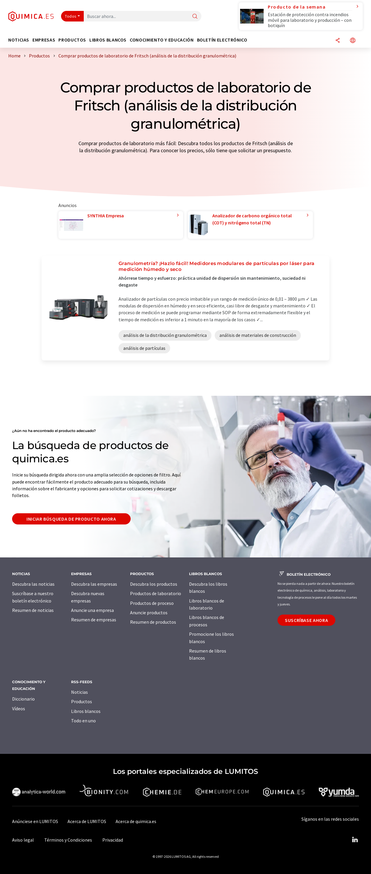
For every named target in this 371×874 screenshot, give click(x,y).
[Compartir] (338, 40)
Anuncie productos (149, 612)
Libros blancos (86, 711)
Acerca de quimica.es (136, 821)
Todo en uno (83, 721)
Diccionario (23, 699)
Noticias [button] (18, 40)
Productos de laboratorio (155, 593)
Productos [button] (72, 40)
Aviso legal (23, 840)
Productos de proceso (152, 603)
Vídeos (18, 708)
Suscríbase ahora (306, 620)
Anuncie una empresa (92, 610)
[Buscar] (195, 16)
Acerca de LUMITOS (87, 821)
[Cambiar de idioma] (353, 40)
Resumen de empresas (93, 620)
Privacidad (112, 840)
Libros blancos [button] (108, 40)
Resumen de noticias (33, 610)
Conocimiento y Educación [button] (161, 40)
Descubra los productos (153, 584)
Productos (81, 701)
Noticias (79, 692)
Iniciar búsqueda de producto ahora (71, 519)
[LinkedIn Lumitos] (355, 840)
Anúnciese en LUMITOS (35, 821)
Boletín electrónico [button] (222, 40)
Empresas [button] (43, 40)
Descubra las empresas (94, 584)
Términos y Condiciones (68, 840)
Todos (71, 16)
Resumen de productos (153, 622)
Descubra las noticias (33, 584)
